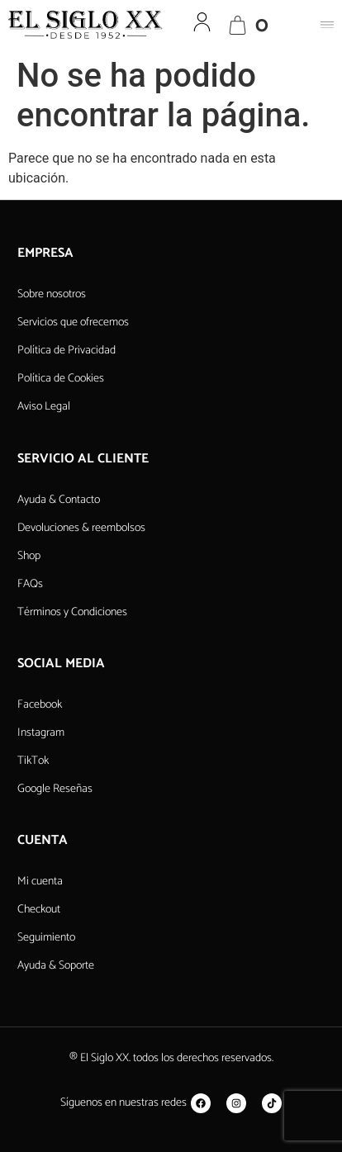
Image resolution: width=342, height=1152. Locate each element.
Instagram (40, 732)
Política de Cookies (60, 378)
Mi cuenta (40, 881)
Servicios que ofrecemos (73, 322)
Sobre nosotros (51, 294)
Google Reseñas (55, 789)
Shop (28, 556)
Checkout (38, 909)
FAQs (30, 584)
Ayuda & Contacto (58, 500)
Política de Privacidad (66, 350)
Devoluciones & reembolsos (81, 528)
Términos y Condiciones (72, 612)
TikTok (33, 760)
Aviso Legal (43, 406)
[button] (327, 25)
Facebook (39, 704)
